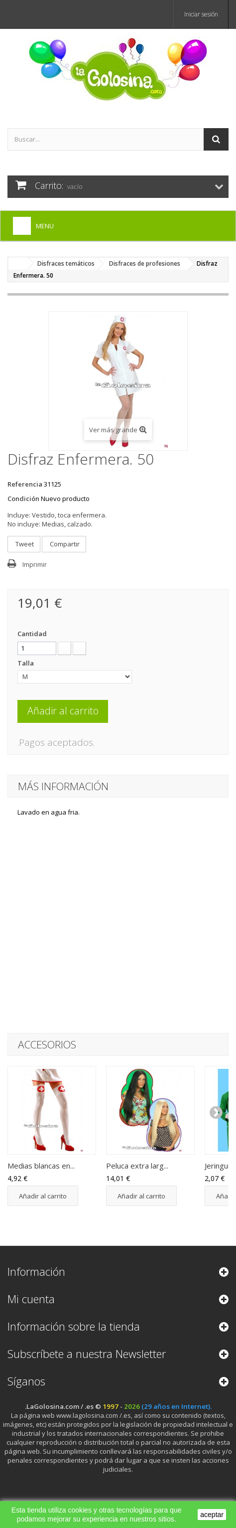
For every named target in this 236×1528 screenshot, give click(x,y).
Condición (23, 498)
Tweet (24, 543)
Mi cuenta (31, 1298)
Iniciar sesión (201, 14)
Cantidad (32, 633)
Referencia (24, 484)
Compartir (64, 543)
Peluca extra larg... (137, 1165)
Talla (26, 663)
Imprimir (34, 564)
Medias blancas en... (41, 1165)
